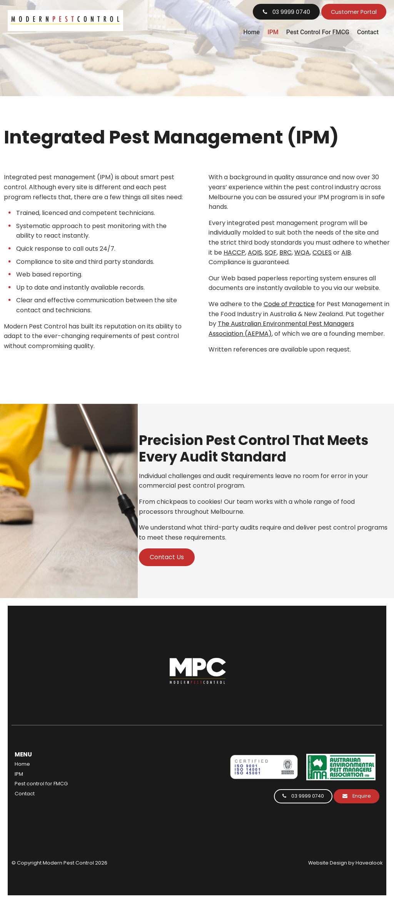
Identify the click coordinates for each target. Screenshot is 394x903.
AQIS (255, 252)
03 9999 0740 (291, 12)
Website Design (327, 863)
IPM (273, 32)
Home (251, 32)
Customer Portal (354, 12)
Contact (368, 32)
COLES (322, 252)
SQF (271, 252)
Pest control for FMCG (317, 32)
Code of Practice (289, 304)
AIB (346, 252)
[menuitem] (77, 764)
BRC (285, 252)
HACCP (234, 252)
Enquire (361, 796)
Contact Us (167, 557)
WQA (302, 252)
